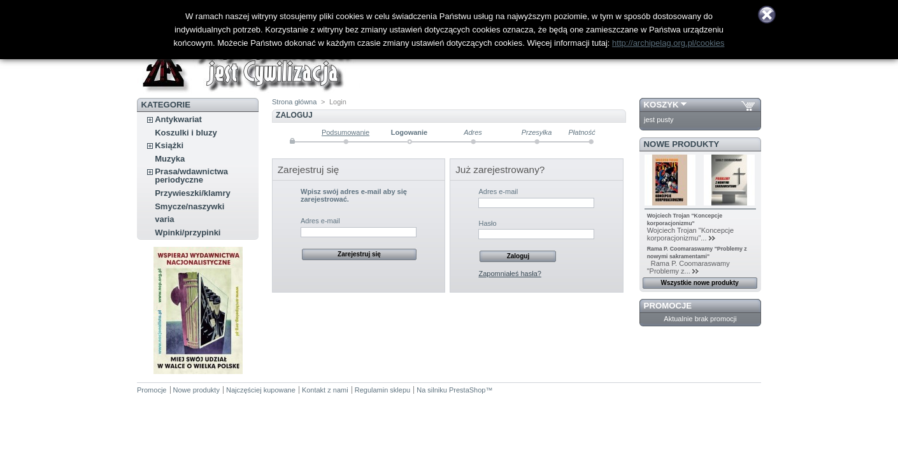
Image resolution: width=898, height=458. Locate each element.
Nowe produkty (682, 144)
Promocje (668, 305)
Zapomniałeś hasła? (509, 273)
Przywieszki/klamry (193, 193)
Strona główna (294, 102)
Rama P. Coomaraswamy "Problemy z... (688, 267)
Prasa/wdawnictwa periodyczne (191, 175)
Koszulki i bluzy (186, 132)
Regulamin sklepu (382, 390)
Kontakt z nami (325, 390)
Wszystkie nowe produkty (700, 282)
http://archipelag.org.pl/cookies (668, 43)
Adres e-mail (320, 221)
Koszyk (661, 104)
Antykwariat (178, 119)
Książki (169, 145)
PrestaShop (467, 390)
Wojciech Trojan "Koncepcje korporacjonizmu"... (690, 234)
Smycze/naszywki (189, 206)
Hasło (487, 223)
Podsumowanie (345, 132)
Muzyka (170, 158)
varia (164, 219)
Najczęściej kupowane (261, 390)
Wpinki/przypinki (187, 232)
